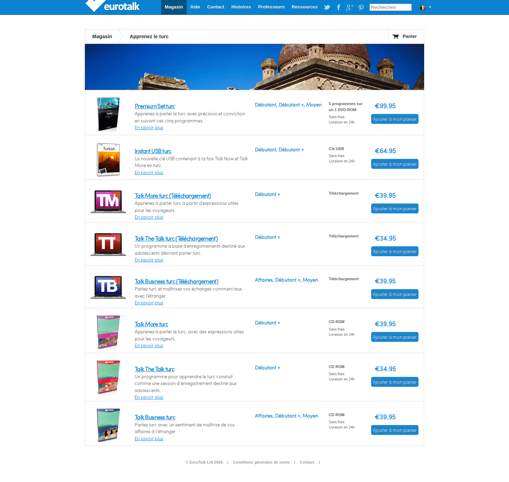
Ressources (305, 7)
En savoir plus (149, 127)
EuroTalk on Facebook (338, 7)
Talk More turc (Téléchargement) (173, 195)
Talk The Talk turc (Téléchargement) (176, 238)
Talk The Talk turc (154, 369)
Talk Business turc (155, 417)
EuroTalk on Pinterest (361, 7)
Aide (195, 7)
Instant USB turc (153, 151)
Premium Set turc (155, 106)
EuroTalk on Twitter (327, 7)
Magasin (174, 7)
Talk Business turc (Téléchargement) (176, 281)
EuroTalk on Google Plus (349, 7)
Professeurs (271, 7)
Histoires (241, 7)
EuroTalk (113, 7)
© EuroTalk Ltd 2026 (204, 462)
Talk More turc (151, 324)
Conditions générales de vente (261, 462)
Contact (215, 7)
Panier (410, 36)
